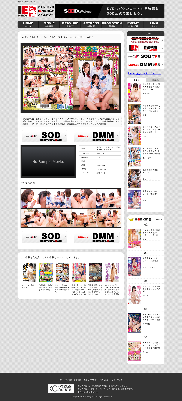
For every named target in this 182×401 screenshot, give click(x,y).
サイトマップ (117, 380)
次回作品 (155, 80)
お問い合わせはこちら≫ (88, 392)
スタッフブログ (90, 380)
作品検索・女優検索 (73, 380)
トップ (59, 380)
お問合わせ (104, 380)
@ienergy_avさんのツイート (144, 73)
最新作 (136, 80)
